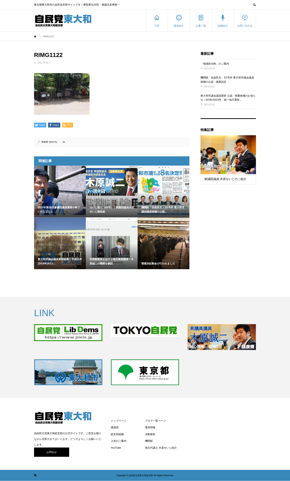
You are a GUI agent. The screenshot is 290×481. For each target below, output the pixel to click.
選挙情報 (150, 427)
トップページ (118, 420)
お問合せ (51, 452)
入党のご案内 (118, 440)
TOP (157, 20)
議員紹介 (179, 20)
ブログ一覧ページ (155, 420)
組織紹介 (223, 20)
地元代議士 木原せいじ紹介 (161, 447)
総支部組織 (117, 434)
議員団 (115, 427)
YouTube (116, 447)
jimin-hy (53, 142)
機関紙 (149, 440)
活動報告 (150, 434)
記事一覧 (201, 20)
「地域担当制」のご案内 (214, 63)
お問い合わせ (245, 20)
